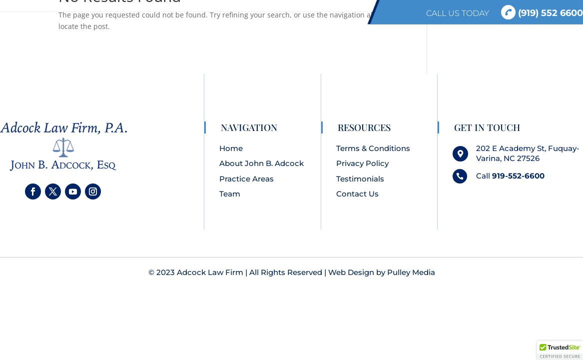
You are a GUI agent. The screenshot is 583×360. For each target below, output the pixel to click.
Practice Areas (246, 179)
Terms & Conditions (373, 148)
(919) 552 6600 (542, 12)
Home (231, 148)
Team (229, 193)
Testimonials (360, 179)
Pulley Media (411, 272)
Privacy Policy (362, 163)
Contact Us (357, 193)
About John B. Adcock (261, 163)
